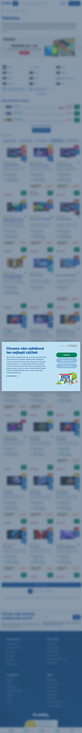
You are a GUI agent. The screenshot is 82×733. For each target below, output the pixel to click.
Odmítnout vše (66, 366)
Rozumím (67, 355)
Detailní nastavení (67, 360)
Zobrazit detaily (12, 376)
